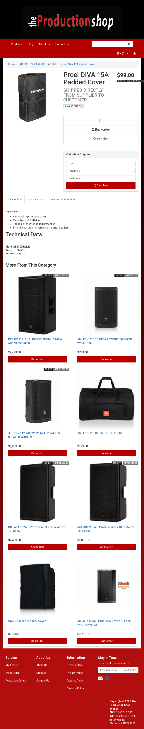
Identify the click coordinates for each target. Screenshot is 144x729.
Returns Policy (75, 680)
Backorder (101, 129)
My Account (12, 665)
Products (16, 44)
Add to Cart (37, 547)
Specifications (36, 199)
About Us (44, 44)
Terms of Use (75, 665)
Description (15, 199)
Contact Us (62, 44)
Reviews (63, 199)
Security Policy (75, 688)
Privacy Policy (75, 672)
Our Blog (41, 672)
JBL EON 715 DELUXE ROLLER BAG (99, 433)
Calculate (101, 185)
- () (122, 53)
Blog (30, 44)
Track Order (12, 672)
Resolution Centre (16, 680)
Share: (73, 106)
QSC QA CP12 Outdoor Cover (27, 621)
